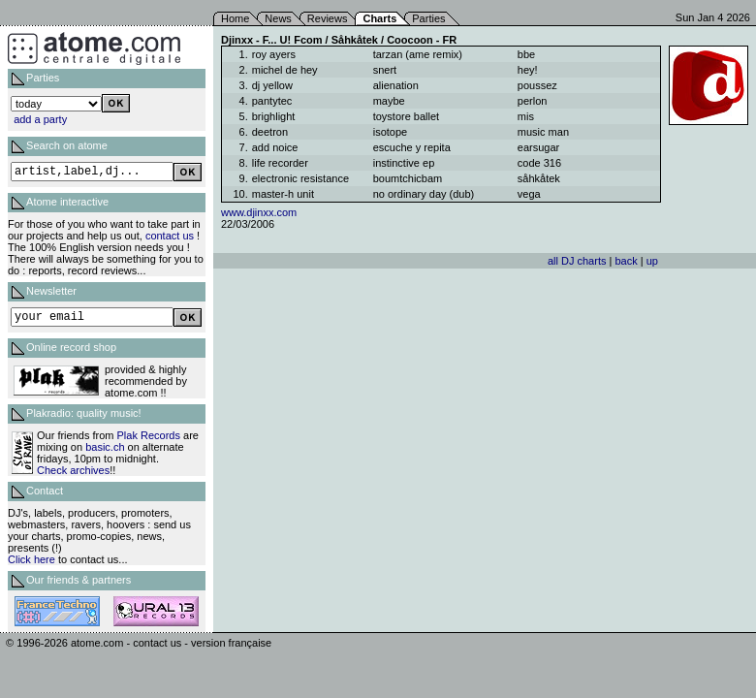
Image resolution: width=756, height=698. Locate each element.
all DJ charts (577, 261)
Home (235, 18)
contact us (169, 235)
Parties (428, 18)
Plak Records (148, 435)
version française (231, 643)
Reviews (327, 18)
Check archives (73, 470)
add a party (40, 119)
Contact (44, 490)
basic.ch (104, 447)
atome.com (97, 643)
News (278, 18)
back (625, 261)
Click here (31, 559)
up (652, 261)
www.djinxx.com (259, 212)
